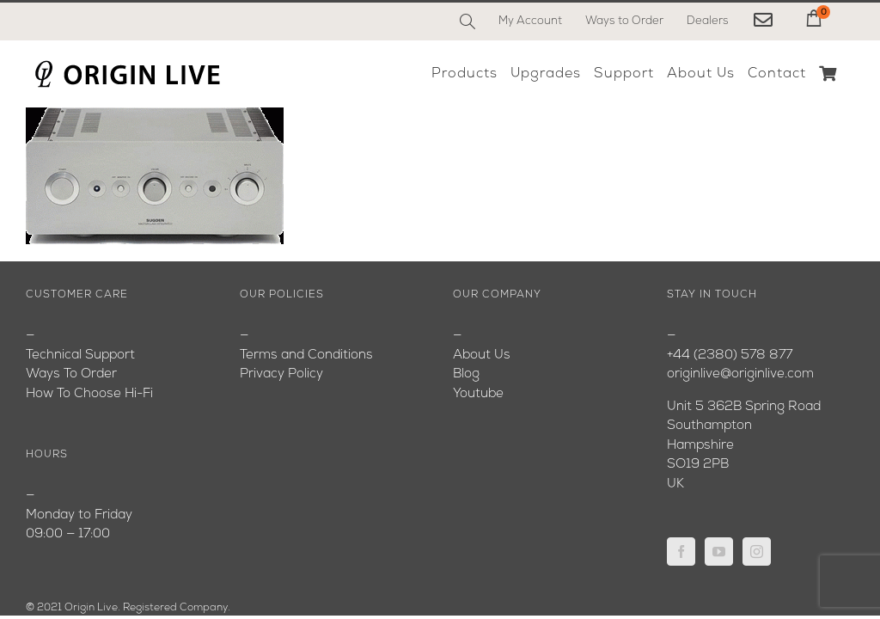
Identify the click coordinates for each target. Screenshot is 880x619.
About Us (481, 355)
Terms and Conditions (306, 355)
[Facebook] (681, 551)
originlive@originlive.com (740, 374)
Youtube (478, 394)
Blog (466, 374)
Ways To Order (71, 374)
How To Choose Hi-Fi (89, 394)
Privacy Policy (281, 374)
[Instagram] (756, 551)
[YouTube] (719, 551)
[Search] (467, 21)
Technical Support (80, 355)
